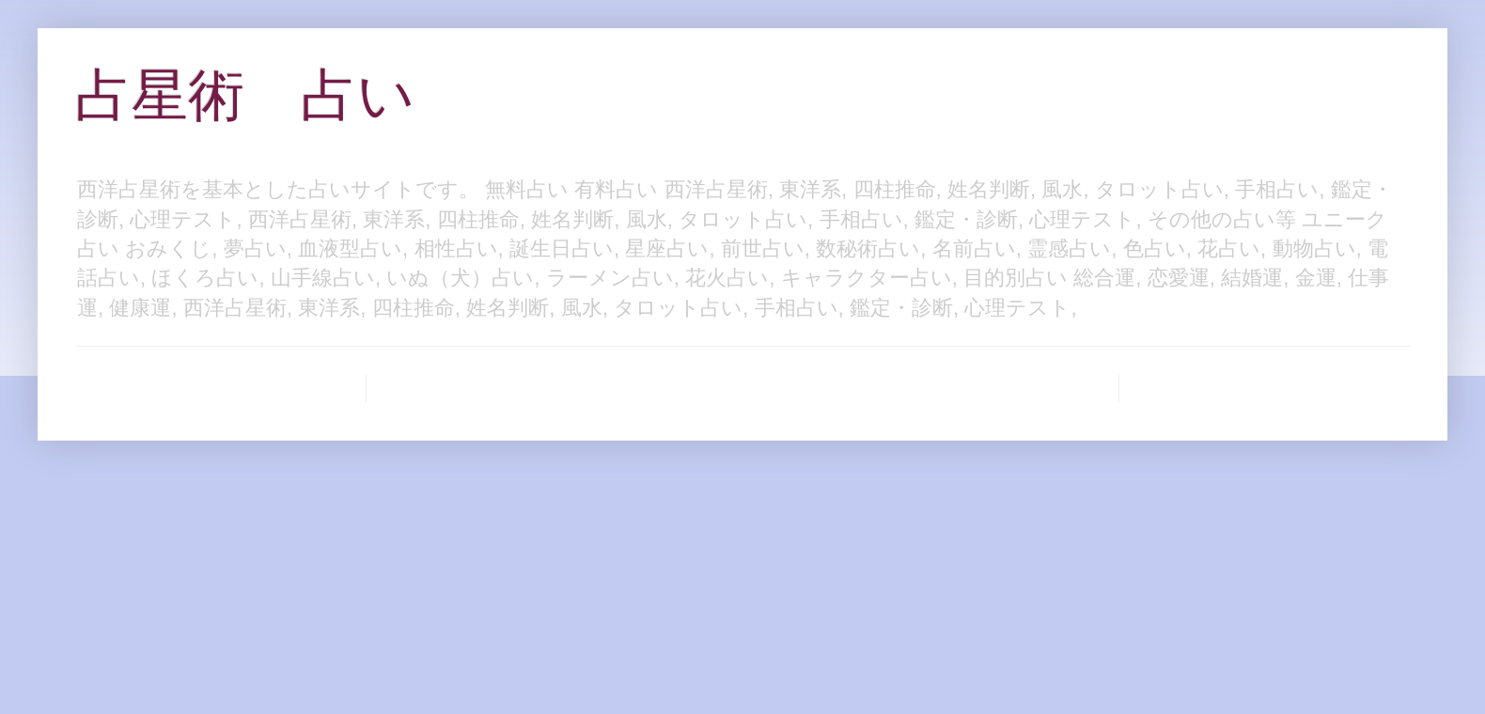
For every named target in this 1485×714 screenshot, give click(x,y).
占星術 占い (244, 95)
